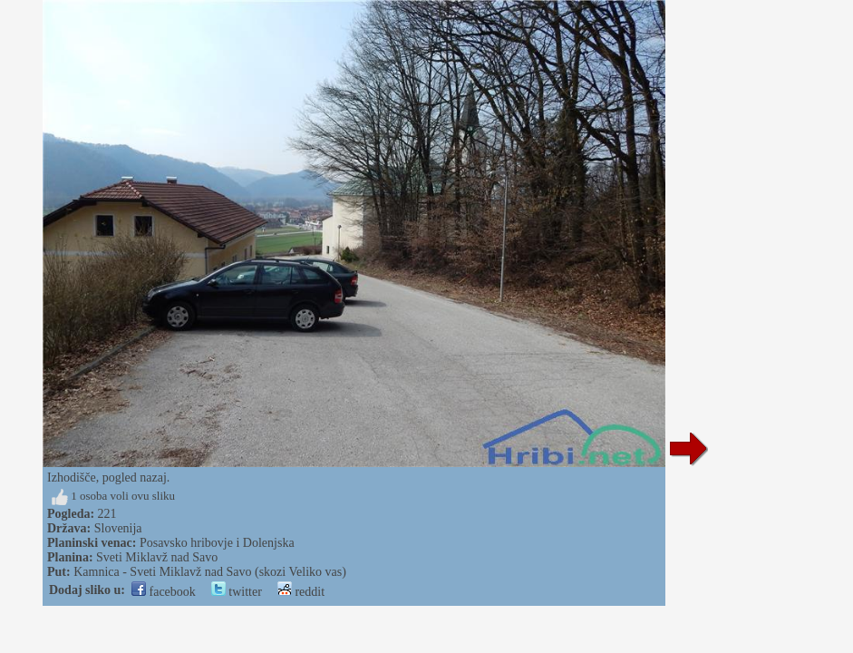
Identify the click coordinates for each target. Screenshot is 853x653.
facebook (163, 592)
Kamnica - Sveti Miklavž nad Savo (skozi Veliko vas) (209, 572)
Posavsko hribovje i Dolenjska (217, 543)
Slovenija (118, 528)
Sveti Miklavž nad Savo (157, 557)
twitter (236, 592)
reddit (301, 592)
